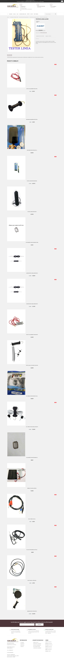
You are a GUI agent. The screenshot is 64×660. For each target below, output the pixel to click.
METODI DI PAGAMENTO (37, 645)
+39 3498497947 (10, 650)
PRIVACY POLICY (35, 642)
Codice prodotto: (38, 32)
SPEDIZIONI (22, 645)
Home (8, 17)
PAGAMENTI (22, 643)
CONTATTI (22, 646)
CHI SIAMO (22, 642)
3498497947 (49, 633)
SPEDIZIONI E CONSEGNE (37, 643)
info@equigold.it (11, 652)
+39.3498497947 (22, 6)
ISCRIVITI (39, 624)
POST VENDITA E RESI (36, 646)
